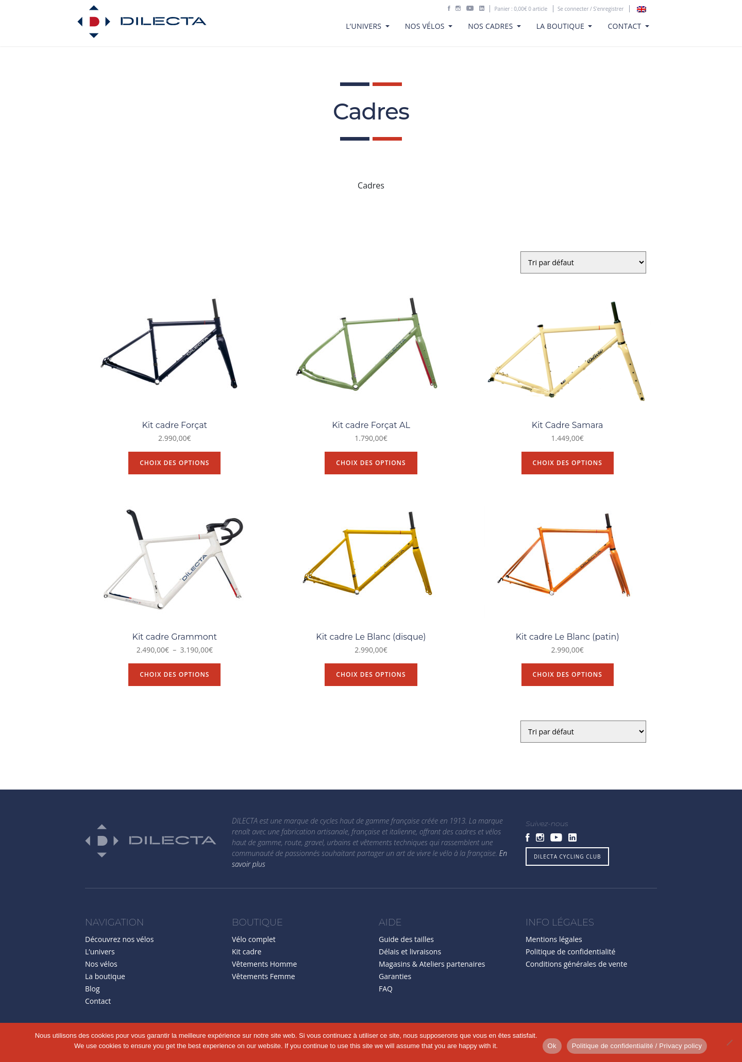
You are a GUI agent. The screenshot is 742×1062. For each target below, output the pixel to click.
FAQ (386, 989)
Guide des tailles (406, 939)
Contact (625, 26)
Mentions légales (554, 939)
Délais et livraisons (410, 951)
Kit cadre (246, 951)
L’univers (364, 26)
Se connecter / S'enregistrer (591, 8)
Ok (552, 1046)
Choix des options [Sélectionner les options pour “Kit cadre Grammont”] (174, 674)
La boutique (561, 26)
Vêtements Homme (264, 964)
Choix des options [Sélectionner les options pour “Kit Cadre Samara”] (567, 462)
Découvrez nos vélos (119, 939)
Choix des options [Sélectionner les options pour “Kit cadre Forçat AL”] (371, 462)
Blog (92, 989)
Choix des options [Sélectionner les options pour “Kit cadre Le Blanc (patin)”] (567, 674)
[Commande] (583, 262)
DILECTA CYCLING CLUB (567, 856)
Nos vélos (426, 26)
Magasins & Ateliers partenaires (432, 964)
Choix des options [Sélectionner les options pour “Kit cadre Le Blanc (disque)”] (371, 674)
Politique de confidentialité (570, 951)
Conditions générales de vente (576, 964)
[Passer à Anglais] (641, 9)
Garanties (395, 976)
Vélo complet (254, 939)
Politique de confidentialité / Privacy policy (637, 1046)
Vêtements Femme (263, 976)
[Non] (729, 1042)
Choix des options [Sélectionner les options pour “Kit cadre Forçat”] (174, 462)
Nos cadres (491, 26)
